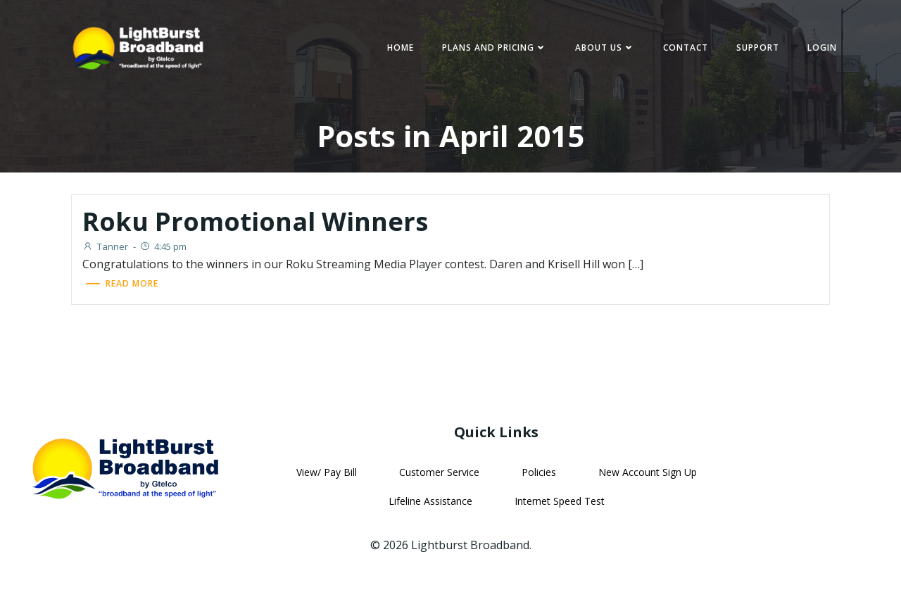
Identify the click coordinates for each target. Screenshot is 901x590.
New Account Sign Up (647, 475)
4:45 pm (166, 248)
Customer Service (438, 475)
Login (818, 49)
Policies (538, 475)
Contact (681, 49)
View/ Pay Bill (326, 475)
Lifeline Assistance (430, 503)
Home (396, 49)
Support (753, 49)
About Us (601, 49)
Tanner (109, 248)
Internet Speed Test (559, 503)
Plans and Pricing (490, 49)
